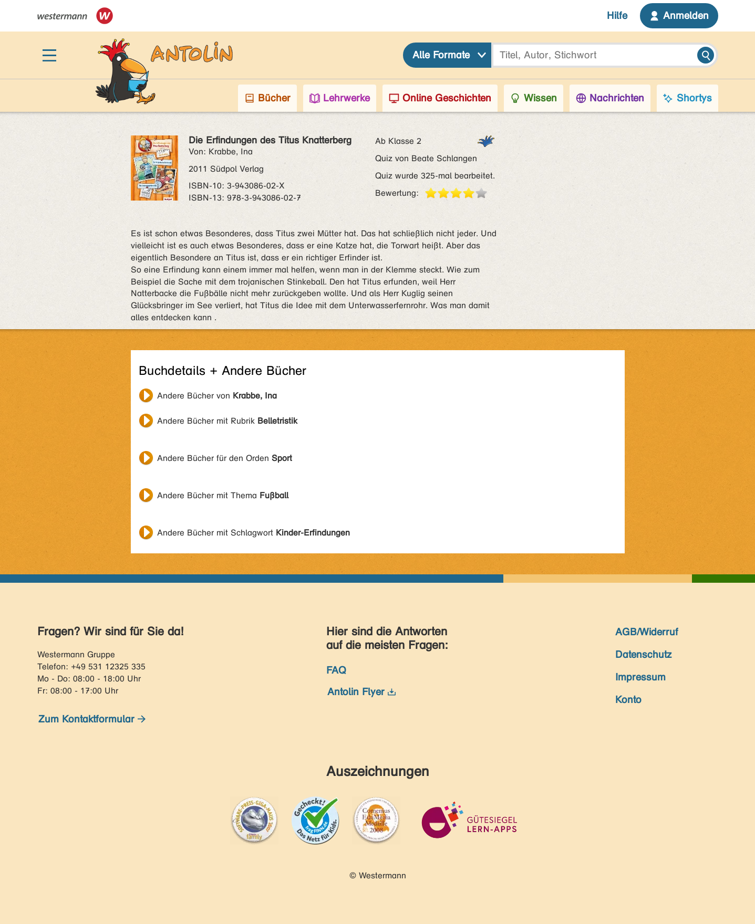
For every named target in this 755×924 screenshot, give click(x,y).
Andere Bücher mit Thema (222, 495)
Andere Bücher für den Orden (224, 458)
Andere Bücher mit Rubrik (227, 421)
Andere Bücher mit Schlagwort (253, 533)
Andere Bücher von (217, 396)
